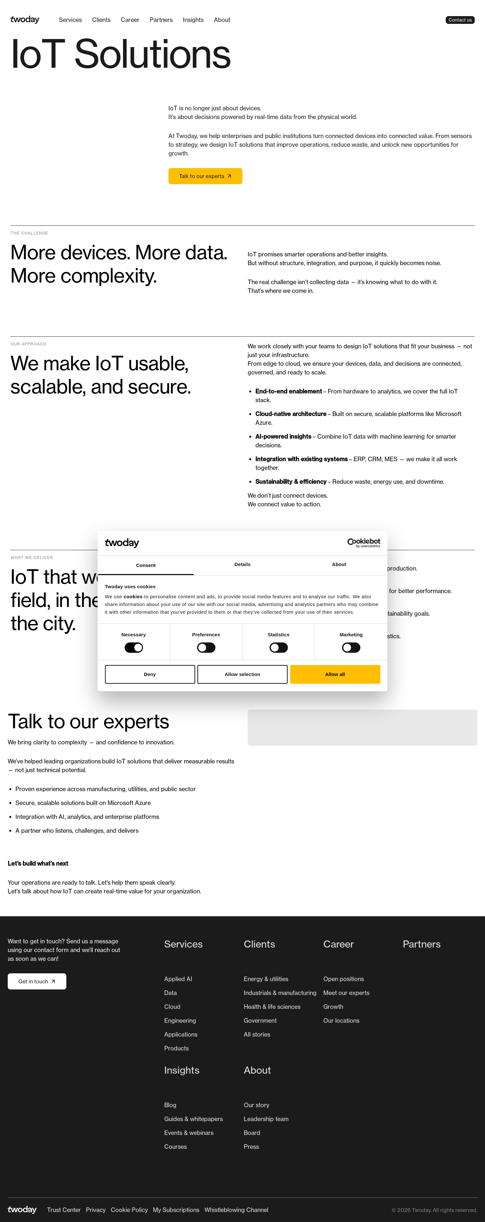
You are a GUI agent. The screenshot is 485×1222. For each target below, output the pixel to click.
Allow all (335, 674)
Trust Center (64, 1209)
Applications (180, 1034)
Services (70, 19)
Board (252, 1132)
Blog (170, 1104)
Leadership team (266, 1118)
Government (260, 1020)
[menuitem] (70, 20)
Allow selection (243, 674)
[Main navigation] (242, 20)
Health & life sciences (272, 1006)
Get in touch (37, 981)
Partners (161, 19)
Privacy (96, 1209)
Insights (193, 19)
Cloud (172, 1006)
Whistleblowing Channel (236, 1209)
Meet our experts (346, 992)
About (222, 19)
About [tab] (339, 564)
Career (130, 19)
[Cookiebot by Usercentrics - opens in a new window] (352, 543)
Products (176, 1048)
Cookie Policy (129, 1209)
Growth (333, 1006)
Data (170, 992)
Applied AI (178, 978)
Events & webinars (189, 1132)
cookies (133, 596)
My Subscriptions (176, 1209)
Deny (150, 674)
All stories (257, 1034)
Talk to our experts (205, 176)
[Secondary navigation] (157, 1210)
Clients (101, 19)
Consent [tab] (146, 565)
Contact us (460, 20)
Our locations (341, 1020)
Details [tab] (242, 564)
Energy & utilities (266, 978)
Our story (256, 1104)
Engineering (180, 1020)
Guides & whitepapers (193, 1118)
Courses (175, 1146)
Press (251, 1146)
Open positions (343, 978)
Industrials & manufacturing (280, 992)
